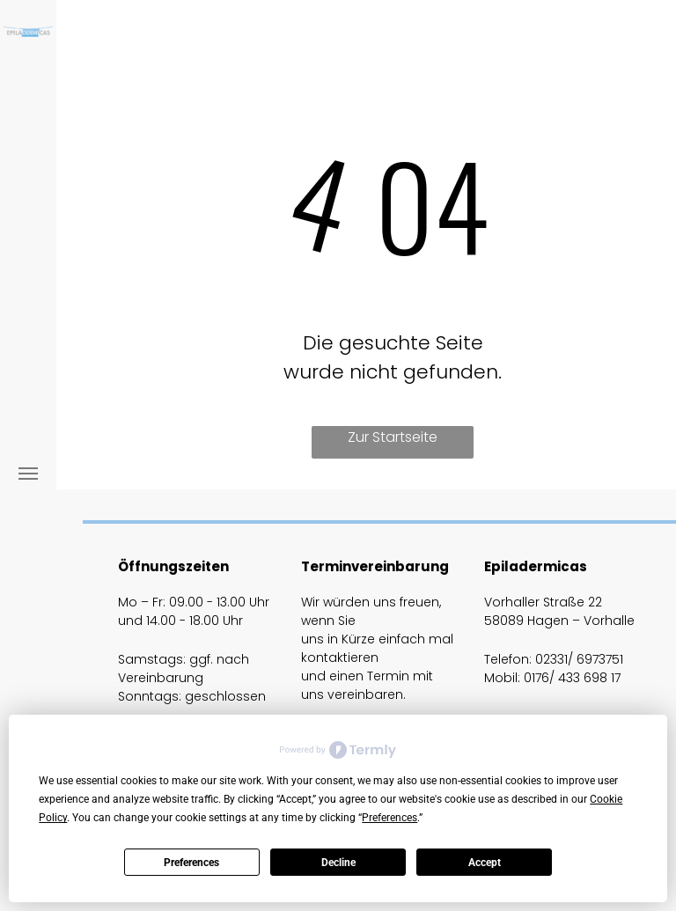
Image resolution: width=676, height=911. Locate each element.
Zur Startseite (392, 437)
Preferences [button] (389, 818)
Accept (484, 862)
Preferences (191, 862)
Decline (338, 862)
